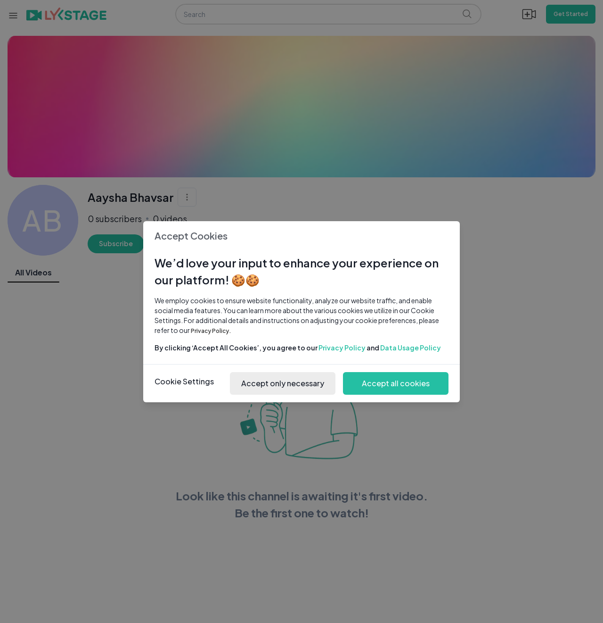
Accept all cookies (396, 383)
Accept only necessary (282, 383)
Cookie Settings (184, 381)
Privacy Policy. (211, 330)
